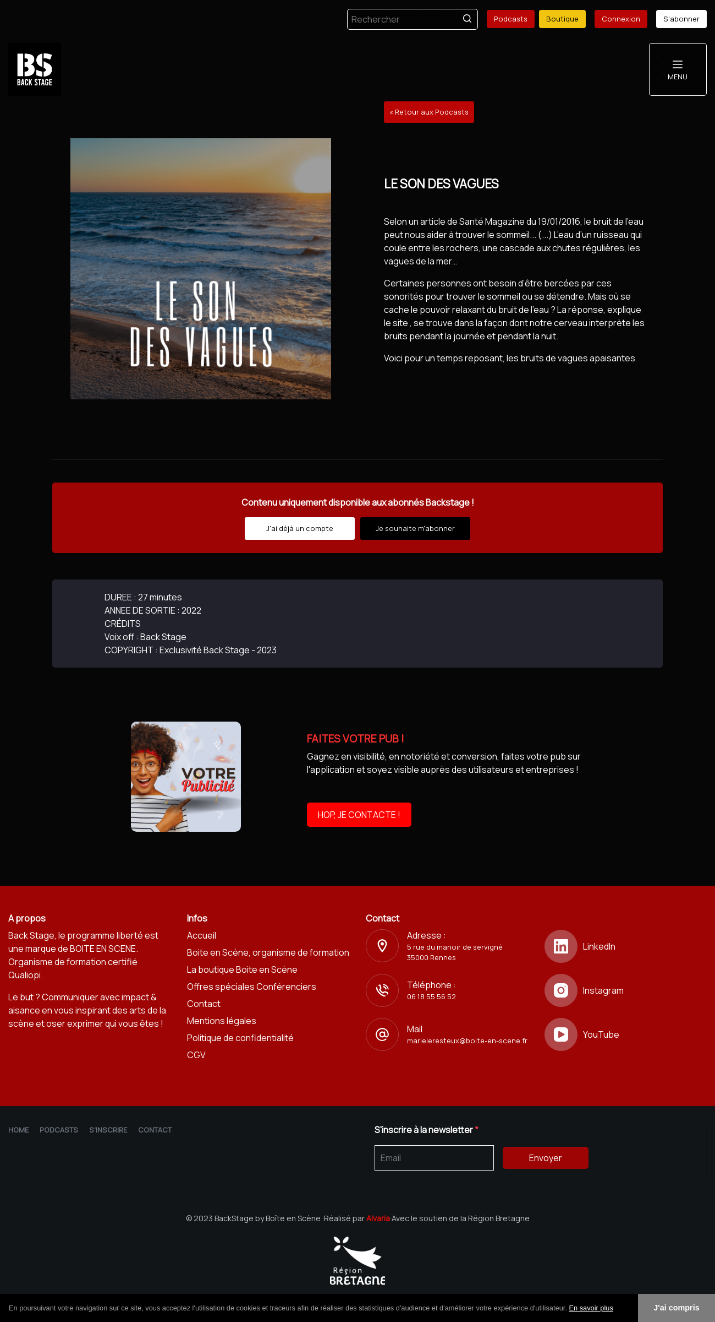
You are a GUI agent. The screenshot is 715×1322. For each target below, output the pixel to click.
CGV (196, 1055)
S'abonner (681, 19)
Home (18, 1130)
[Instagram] (625, 990)
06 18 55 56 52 (431, 996)
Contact (204, 1004)
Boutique (562, 19)
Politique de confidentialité (240, 1038)
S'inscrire (108, 1130)
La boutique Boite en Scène (242, 969)
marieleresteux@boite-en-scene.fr (467, 1040)
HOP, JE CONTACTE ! (359, 815)
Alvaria (378, 1218)
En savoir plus (591, 1308)
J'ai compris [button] (676, 1307)
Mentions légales (221, 1021)
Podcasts (510, 19)
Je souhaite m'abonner (415, 528)
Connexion (621, 19)
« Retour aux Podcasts (429, 112)
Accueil (201, 935)
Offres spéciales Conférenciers (251, 986)
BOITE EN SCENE (103, 948)
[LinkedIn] (625, 946)
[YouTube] (625, 1034)
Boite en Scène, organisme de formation (268, 952)
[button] (617, 1308)
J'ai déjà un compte (299, 528)
